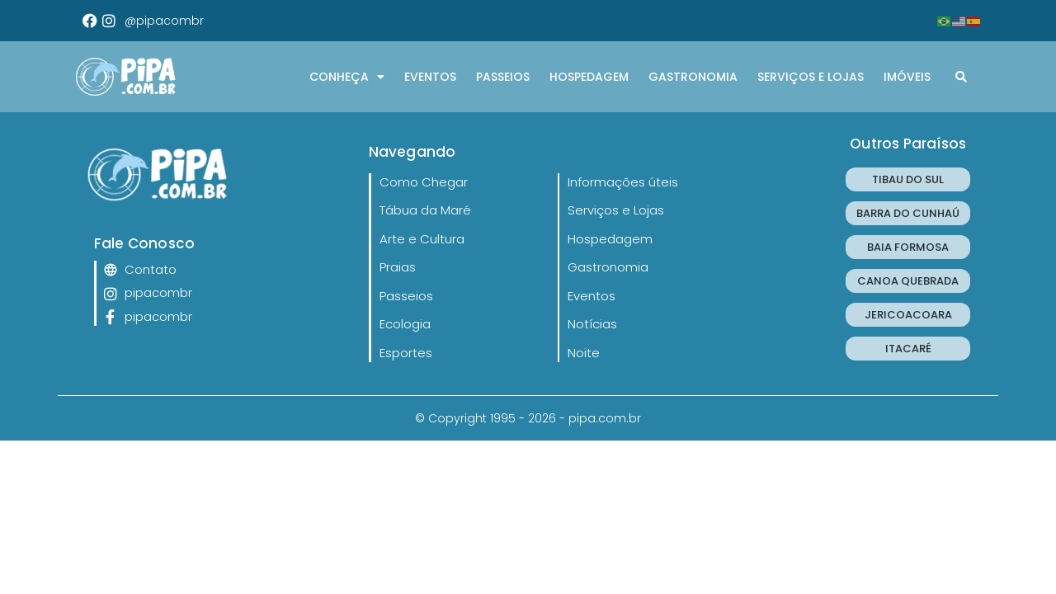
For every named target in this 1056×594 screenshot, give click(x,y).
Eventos (430, 76)
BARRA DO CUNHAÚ (907, 213)
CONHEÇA (346, 76)
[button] (961, 76)
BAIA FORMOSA (908, 247)
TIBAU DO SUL (908, 179)
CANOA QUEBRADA (908, 281)
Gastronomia (693, 76)
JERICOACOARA (908, 315)
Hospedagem (589, 76)
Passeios (503, 76)
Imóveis (907, 76)
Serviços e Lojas (810, 76)
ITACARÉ (908, 348)
